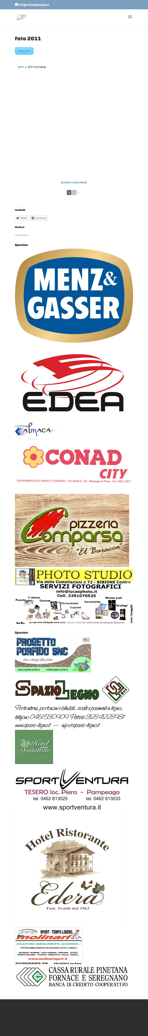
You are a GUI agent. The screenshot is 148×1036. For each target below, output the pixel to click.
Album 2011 (24, 50)
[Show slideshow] (74, 182)
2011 (21, 67)
